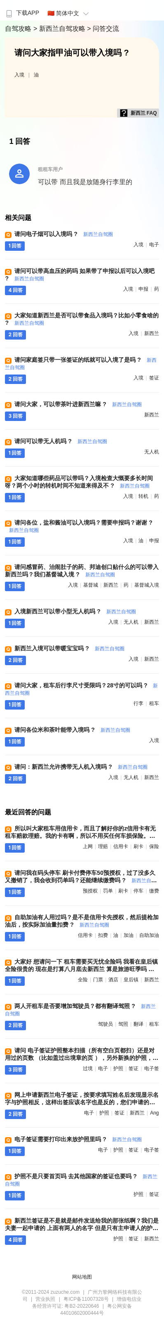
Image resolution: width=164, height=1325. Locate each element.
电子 (154, 244)
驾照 (123, 1024)
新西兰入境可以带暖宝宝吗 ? (69, 648)
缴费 (154, 891)
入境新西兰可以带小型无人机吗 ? (75, 611)
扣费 (103, 935)
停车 (138, 891)
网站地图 (82, 1277)
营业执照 (45, 1299)
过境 (88, 1068)
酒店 (113, 980)
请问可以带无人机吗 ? (60, 441)
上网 (88, 846)
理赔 (103, 846)
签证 (154, 378)
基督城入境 (146, 585)
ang (154, 1113)
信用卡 (120, 846)
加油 (129, 935)
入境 (19, 75)
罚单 (108, 891)
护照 (118, 1068)
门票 (98, 980)
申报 (143, 289)
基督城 (90, 585)
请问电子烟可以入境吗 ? (63, 234)
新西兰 (151, 333)
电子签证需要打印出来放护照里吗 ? (77, 1139)
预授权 (90, 891)
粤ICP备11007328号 (85, 1299)
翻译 (138, 1024)
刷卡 (138, 846)
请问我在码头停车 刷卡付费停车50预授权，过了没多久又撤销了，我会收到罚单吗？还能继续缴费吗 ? (80, 880)
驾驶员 (105, 1024)
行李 (138, 703)
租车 (154, 703)
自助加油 (149, 935)
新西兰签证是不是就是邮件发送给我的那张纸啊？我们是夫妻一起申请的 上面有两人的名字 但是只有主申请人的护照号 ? (82, 1228)
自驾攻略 (19, 28)
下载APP (21, 12)
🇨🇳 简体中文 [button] (69, 13)
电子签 (151, 1068)
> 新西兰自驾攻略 (60, 28)
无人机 (151, 452)
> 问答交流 (103, 28)
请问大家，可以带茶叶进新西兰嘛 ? (77, 404)
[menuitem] (21, 10)
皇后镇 (131, 980)
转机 (143, 496)
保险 (154, 846)
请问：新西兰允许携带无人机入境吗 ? (80, 766)
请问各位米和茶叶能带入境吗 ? (72, 729)
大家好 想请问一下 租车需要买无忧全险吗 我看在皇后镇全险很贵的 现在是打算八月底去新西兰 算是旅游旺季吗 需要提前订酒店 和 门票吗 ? (81, 969)
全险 (83, 980)
